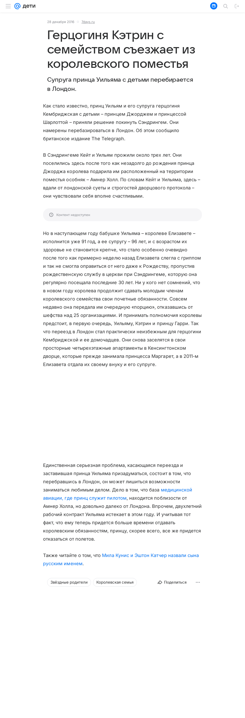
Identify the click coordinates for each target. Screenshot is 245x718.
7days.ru (88, 22)
